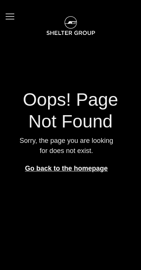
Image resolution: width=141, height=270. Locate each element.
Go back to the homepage (66, 168)
